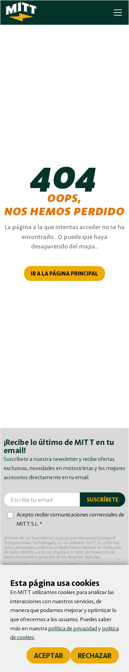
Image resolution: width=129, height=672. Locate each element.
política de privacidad (72, 628)
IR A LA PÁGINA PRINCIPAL (64, 273)
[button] (116, 12)
